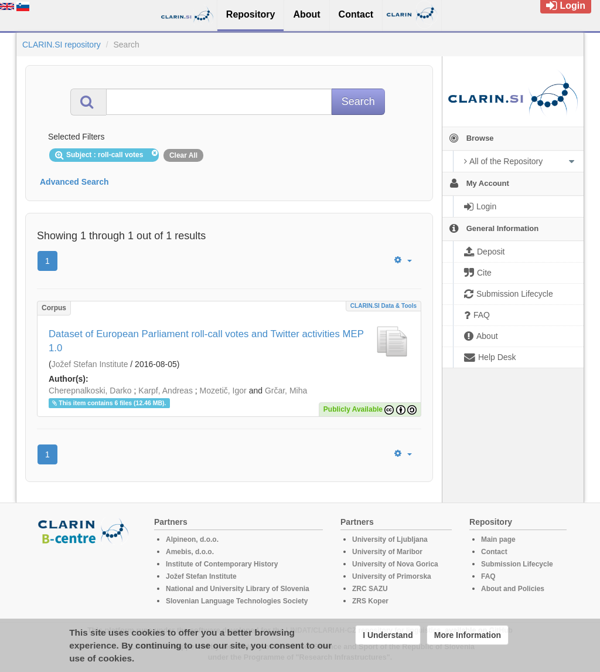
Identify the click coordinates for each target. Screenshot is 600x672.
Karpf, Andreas (165, 390)
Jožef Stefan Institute (90, 364)
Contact (494, 552)
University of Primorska (391, 576)
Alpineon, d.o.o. (192, 539)
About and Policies (512, 589)
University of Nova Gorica (395, 564)
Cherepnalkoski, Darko (90, 390)
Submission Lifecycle (517, 564)
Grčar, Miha (286, 390)
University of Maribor (387, 552)
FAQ (488, 576)
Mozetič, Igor (223, 390)
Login (565, 6)
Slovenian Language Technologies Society (237, 601)
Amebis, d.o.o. (190, 552)
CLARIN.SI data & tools (383, 306)
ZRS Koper (370, 601)
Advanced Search (74, 181)
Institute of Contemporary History (222, 564)
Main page (498, 539)
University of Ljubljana (390, 539)
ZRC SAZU (370, 589)
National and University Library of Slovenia (237, 589)
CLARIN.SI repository (61, 44)
